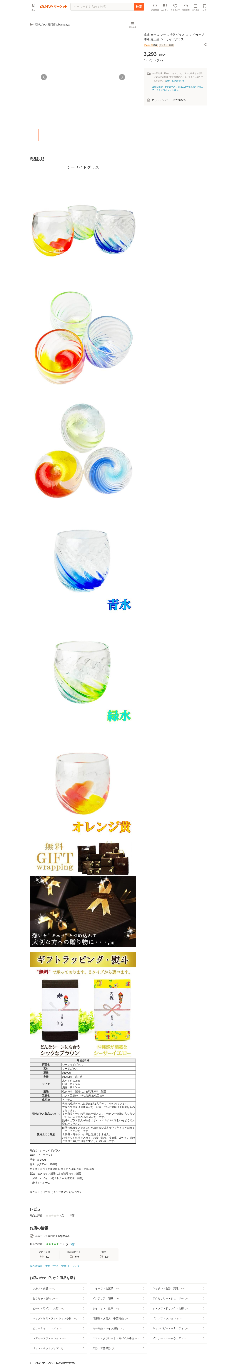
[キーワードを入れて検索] (102, 7)
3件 (72, 1244)
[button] (205, 44)
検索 (139, 6)
